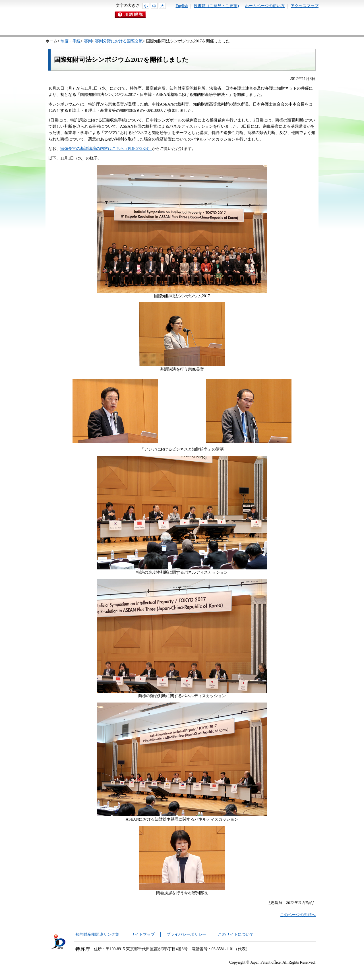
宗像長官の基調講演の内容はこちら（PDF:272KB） (106, 148)
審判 (88, 41)
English (182, 6)
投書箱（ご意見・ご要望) (216, 6)
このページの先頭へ (298, 915)
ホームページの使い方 (265, 6)
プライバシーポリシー (186, 934)
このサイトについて (236, 934)
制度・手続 (70, 41)
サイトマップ (143, 934)
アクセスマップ (304, 6)
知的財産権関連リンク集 (97, 934)
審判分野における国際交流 (119, 41)
